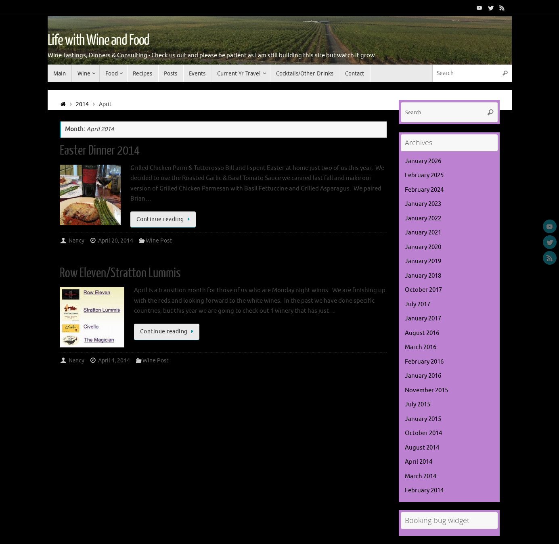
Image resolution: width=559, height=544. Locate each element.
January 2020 (423, 247)
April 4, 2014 (114, 360)
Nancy (76, 240)
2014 (82, 104)
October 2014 (423, 433)
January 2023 (423, 204)
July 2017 (417, 304)
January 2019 (423, 261)
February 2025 (424, 175)
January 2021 (423, 232)
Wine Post (159, 240)
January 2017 (423, 318)
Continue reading (164, 219)
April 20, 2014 (115, 240)
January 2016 (423, 376)
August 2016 (422, 333)
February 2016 (424, 362)
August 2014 (422, 448)
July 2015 (417, 404)
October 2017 (423, 290)
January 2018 (423, 276)
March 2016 (420, 347)
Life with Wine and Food (99, 40)
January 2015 (423, 419)
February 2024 (424, 190)
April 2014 (418, 462)
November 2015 (426, 390)
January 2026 (423, 161)
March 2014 (420, 476)
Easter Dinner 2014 (100, 150)
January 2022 (423, 218)
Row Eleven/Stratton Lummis (120, 273)
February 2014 (424, 490)
